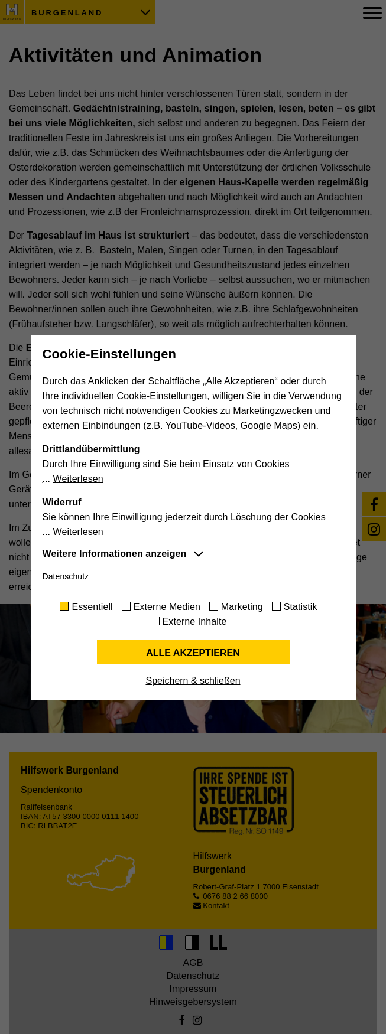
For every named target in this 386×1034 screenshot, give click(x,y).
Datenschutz (66, 576)
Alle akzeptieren (193, 653)
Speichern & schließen (192, 681)
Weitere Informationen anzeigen (115, 554)
